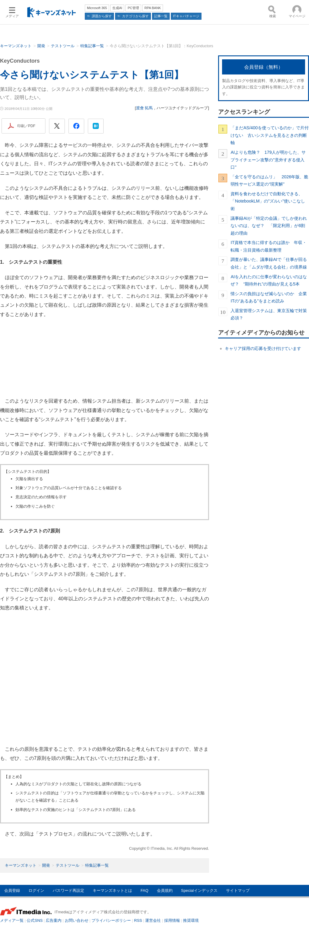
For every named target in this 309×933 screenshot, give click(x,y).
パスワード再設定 (68, 890)
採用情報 (172, 920)
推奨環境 (191, 920)
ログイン (36, 890)
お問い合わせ (76, 920)
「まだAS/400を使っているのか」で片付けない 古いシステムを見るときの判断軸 (269, 135)
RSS (138, 920)
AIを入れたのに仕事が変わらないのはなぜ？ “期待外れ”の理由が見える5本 (269, 280)
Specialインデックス (199, 890)
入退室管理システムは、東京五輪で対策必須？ (269, 314)
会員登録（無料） (263, 67)
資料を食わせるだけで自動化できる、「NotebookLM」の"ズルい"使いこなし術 (268, 201)
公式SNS (34, 920)
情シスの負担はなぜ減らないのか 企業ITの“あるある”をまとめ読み (269, 297)
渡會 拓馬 (144, 108)
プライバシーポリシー (111, 920)
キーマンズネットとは (112, 890)
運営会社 (153, 920)
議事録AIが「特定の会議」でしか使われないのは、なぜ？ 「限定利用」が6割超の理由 (269, 226)
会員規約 (165, 890)
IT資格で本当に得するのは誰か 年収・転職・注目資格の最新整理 (269, 246)
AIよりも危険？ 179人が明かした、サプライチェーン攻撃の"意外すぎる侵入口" (268, 160)
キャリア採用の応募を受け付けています (263, 348)
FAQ (144, 890)
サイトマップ (238, 890)
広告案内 (53, 920)
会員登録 (12, 890)
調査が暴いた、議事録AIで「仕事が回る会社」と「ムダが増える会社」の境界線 (269, 263)
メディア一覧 (12, 920)
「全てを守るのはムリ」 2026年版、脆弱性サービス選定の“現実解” (269, 180)
